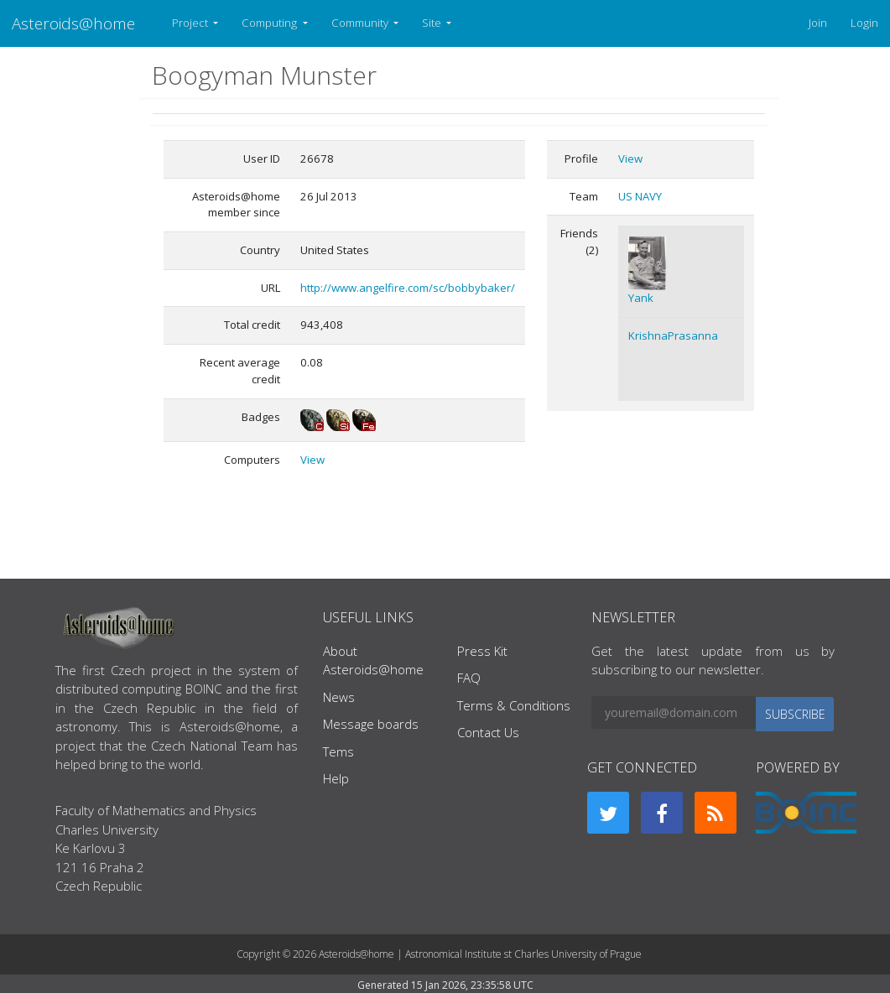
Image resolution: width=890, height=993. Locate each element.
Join (818, 22)
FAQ (469, 677)
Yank (640, 297)
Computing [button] (270, 22)
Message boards (371, 723)
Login (864, 22)
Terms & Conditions (513, 705)
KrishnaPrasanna (673, 335)
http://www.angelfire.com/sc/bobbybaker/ (407, 287)
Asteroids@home (73, 23)
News (339, 697)
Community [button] (361, 22)
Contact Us (488, 732)
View (312, 459)
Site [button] (433, 22)
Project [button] (191, 22)
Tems (338, 751)
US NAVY (640, 196)
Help (336, 778)
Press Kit (482, 650)
